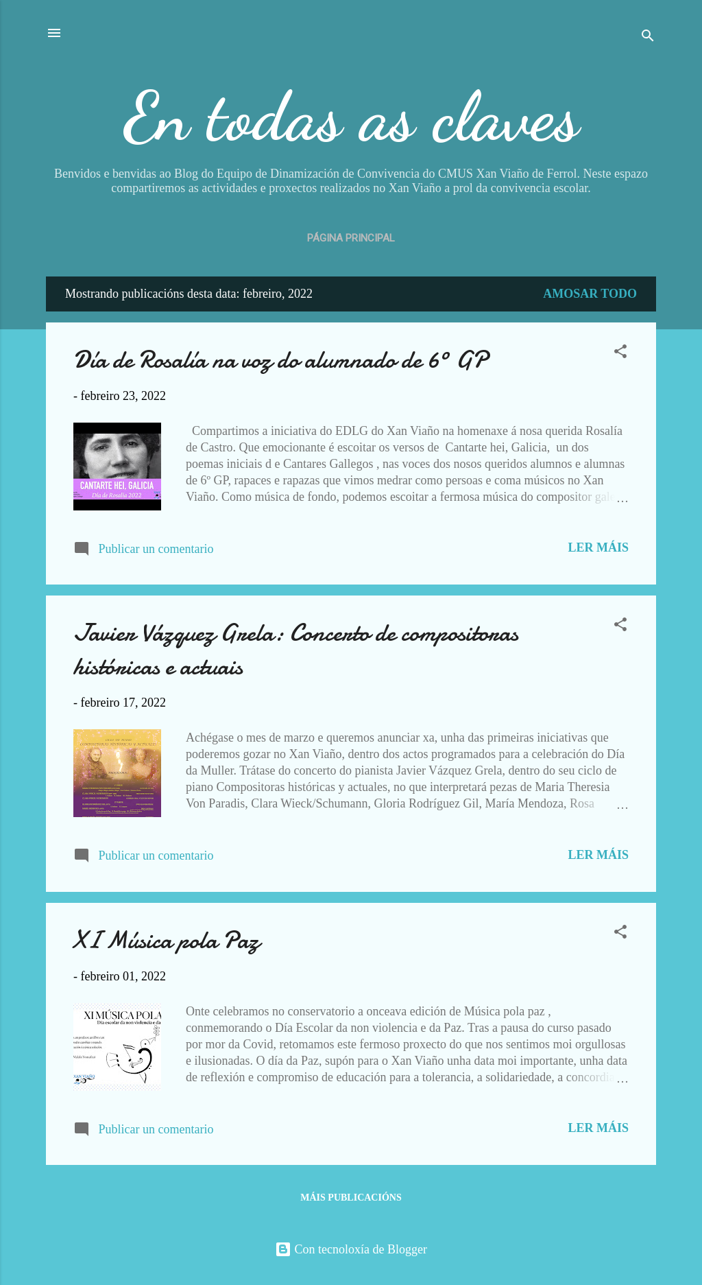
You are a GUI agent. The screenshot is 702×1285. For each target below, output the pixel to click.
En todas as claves (351, 116)
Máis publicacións (350, 1197)
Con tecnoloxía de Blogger (351, 1249)
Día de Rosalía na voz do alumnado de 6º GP (280, 360)
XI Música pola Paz (166, 940)
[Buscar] (648, 37)
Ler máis (598, 547)
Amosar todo (590, 293)
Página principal (351, 238)
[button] (620, 353)
